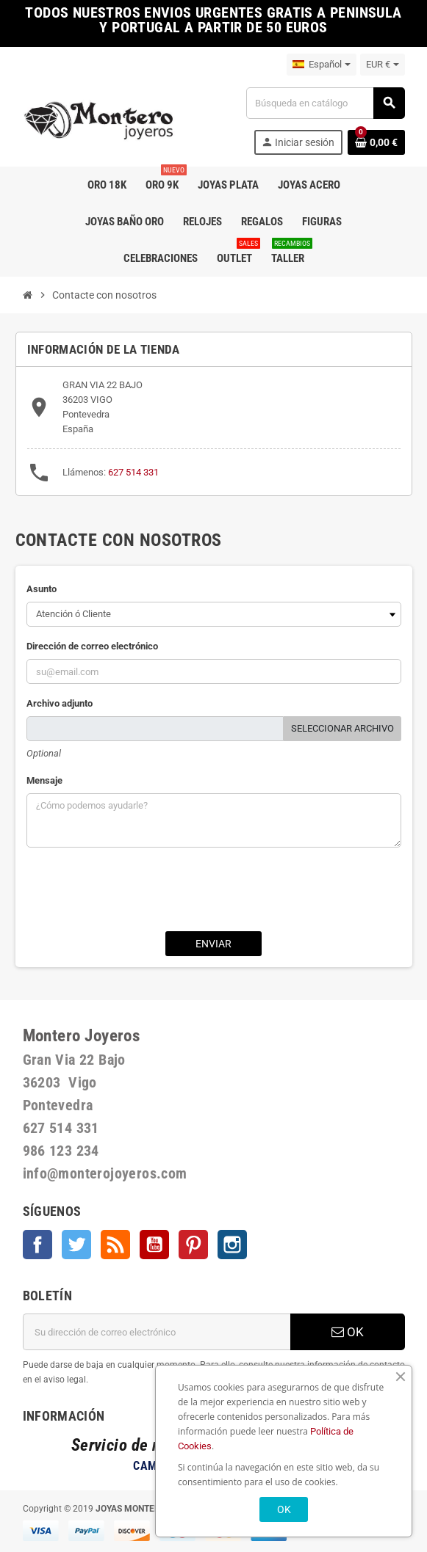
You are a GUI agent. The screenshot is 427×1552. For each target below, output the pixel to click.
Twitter (76, 1244)
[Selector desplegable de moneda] (382, 65)
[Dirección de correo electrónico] (156, 1332)
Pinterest (193, 1244)
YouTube (154, 1244)
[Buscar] (324, 103)
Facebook (37, 1244)
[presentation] (214, 890)
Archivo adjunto (59, 703)
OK (347, 1332)
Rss (115, 1244)
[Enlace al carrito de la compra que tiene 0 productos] (376, 142)
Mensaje (44, 780)
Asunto (41, 588)
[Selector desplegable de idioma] (321, 65)
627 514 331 (133, 472)
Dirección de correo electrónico (92, 646)
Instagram (232, 1244)
